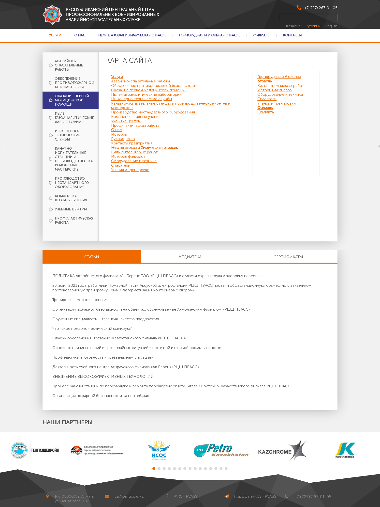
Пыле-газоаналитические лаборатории (74, 117)
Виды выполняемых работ (134, 152)
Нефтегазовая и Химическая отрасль (132, 35)
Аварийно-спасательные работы (69, 65)
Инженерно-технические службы (67, 135)
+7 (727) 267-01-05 (320, 7)
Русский (313, 26)
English (331, 26)
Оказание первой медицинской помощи (72, 100)
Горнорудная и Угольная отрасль (209, 35)
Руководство (123, 138)
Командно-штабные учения (71, 198)
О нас (79, 35)
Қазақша (294, 26)
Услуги (55, 35)
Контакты (292, 35)
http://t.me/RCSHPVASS (255, 496)
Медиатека (190, 256)
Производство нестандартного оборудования (72, 182)
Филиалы (261, 35)
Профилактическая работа (74, 220)
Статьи (91, 256)
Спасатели (120, 165)
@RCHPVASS (185, 496)
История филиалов (128, 156)
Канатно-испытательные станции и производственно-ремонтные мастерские (74, 159)
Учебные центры (71, 209)
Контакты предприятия (131, 143)
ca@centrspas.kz (129, 496)
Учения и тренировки (130, 169)
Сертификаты (288, 256)
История (119, 134)
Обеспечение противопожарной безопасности (74, 83)
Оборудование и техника (134, 160)
